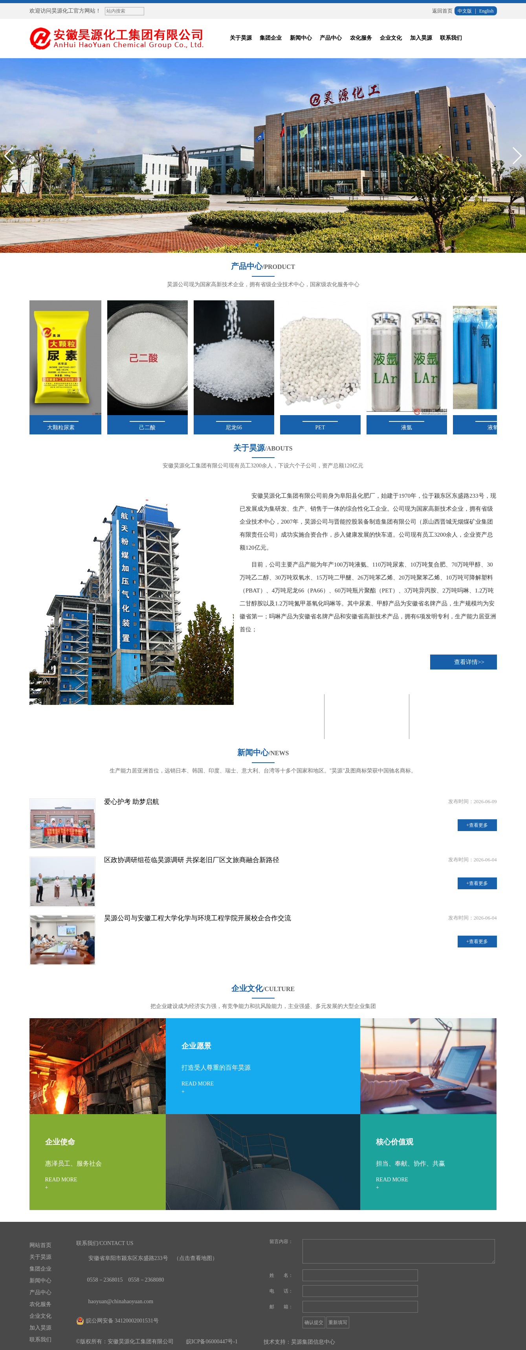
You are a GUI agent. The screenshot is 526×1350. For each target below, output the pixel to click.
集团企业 (271, 38)
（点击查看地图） (196, 1258)
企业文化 (391, 38)
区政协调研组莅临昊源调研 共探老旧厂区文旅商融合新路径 (191, 860)
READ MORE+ (197, 1087)
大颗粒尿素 (63, 422)
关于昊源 (241, 38)
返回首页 (442, 11)
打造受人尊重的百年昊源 (216, 1067)
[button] (256, 244)
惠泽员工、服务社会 (73, 1163)
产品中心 (331, 38)
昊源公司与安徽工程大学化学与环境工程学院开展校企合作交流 (197, 918)
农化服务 (361, 38)
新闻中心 (301, 38)
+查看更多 (477, 825)
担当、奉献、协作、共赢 (410, 1163)
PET (322, 422)
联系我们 (451, 38)
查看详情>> (469, 662)
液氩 (408, 422)
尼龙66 (235, 422)
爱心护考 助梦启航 (131, 802)
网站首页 (40, 1245)
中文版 (465, 11)
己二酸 (149, 422)
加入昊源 (421, 38)
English (486, 11)
